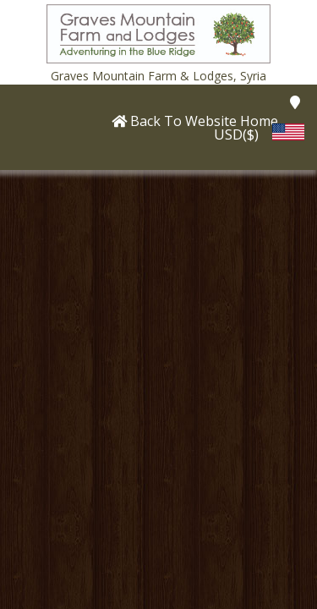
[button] (159, 33)
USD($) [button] (236, 134)
